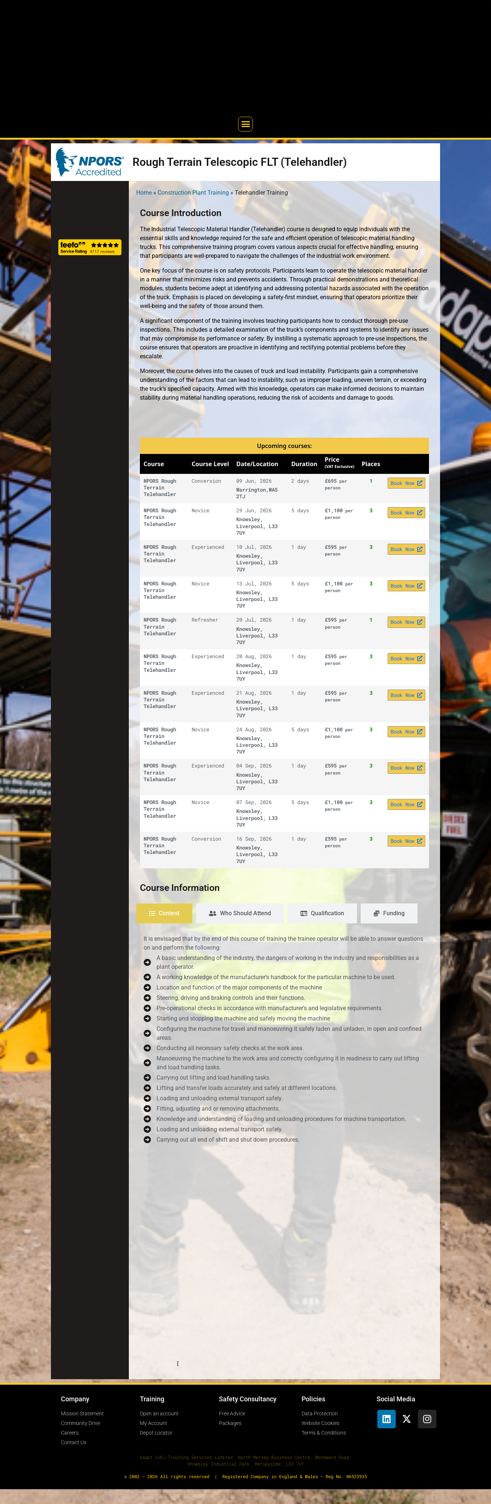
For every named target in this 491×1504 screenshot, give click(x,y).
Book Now (406, 482)
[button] (245, 124)
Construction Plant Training (193, 192)
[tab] (164, 913)
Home (144, 192)
